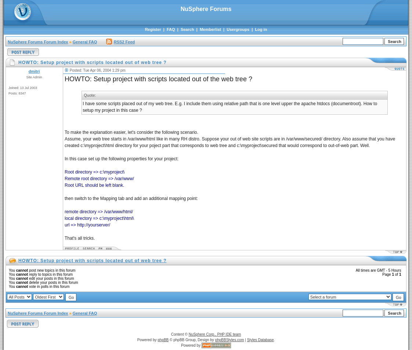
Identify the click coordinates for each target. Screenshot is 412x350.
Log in (261, 29)
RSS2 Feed (120, 42)
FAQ (171, 29)
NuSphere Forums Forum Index (38, 42)
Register (153, 29)
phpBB (163, 340)
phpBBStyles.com (229, 340)
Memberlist (210, 29)
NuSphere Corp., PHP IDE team (215, 334)
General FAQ (85, 42)
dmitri (34, 71)
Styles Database (260, 340)
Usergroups (238, 29)
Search (187, 29)
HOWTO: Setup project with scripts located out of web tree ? (92, 260)
